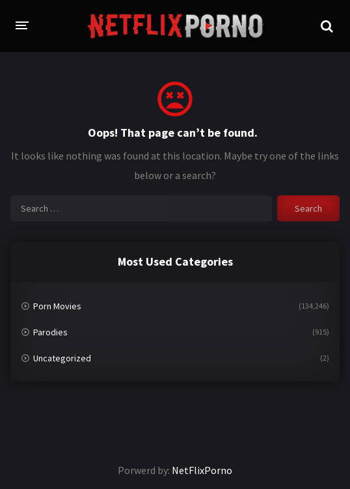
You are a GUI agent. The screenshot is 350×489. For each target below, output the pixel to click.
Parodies (50, 332)
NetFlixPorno (202, 470)
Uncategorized (62, 358)
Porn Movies (57, 306)
